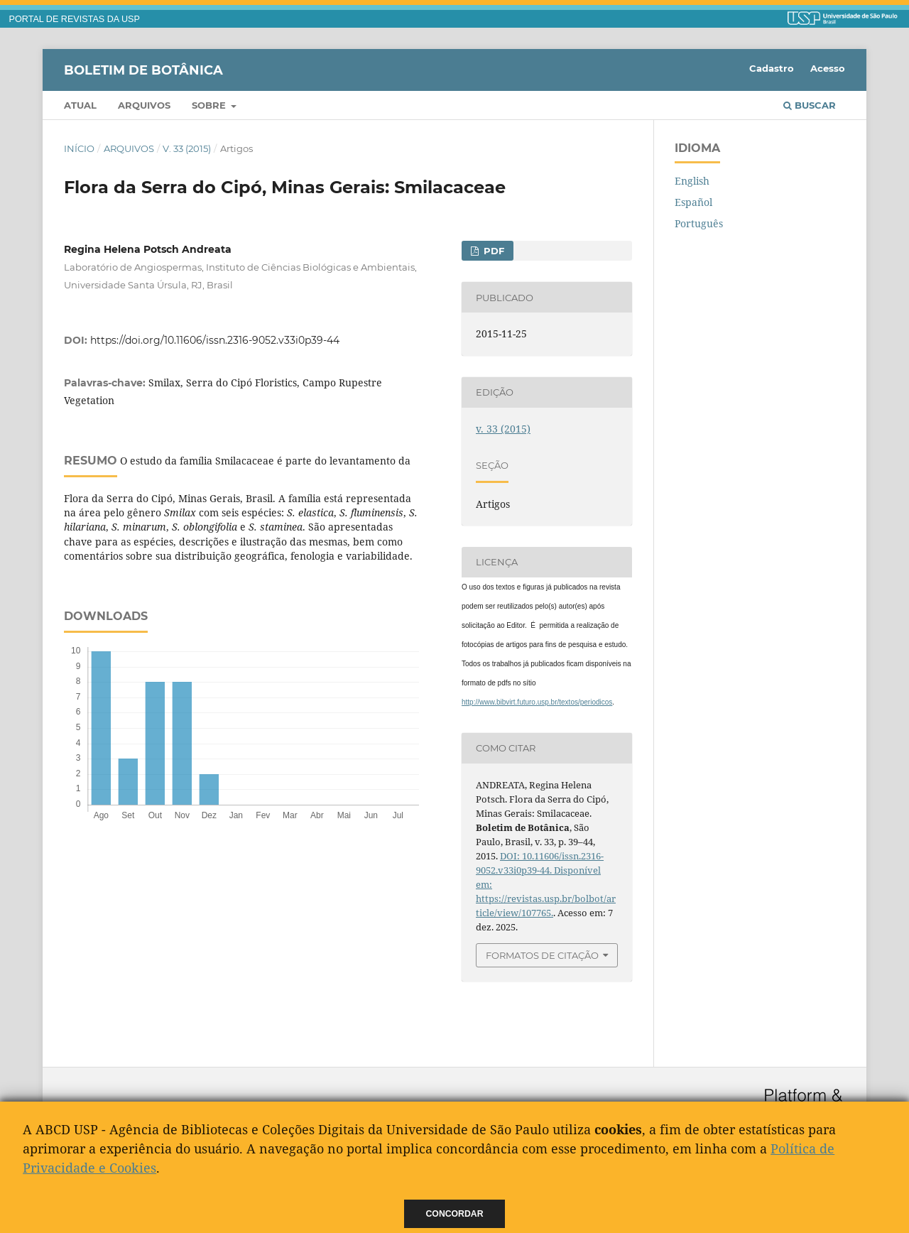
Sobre (210, 105)
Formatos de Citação (542, 955)
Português (699, 223)
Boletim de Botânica (143, 69)
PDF (492, 250)
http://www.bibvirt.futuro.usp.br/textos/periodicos (537, 702)
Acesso (827, 68)
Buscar (809, 105)
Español (693, 202)
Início (79, 148)
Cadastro (771, 68)
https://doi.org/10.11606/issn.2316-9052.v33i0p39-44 (214, 340)
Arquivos (144, 105)
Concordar (455, 1214)
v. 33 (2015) (187, 148)
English (692, 181)
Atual (80, 105)
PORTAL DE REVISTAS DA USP (74, 19)
